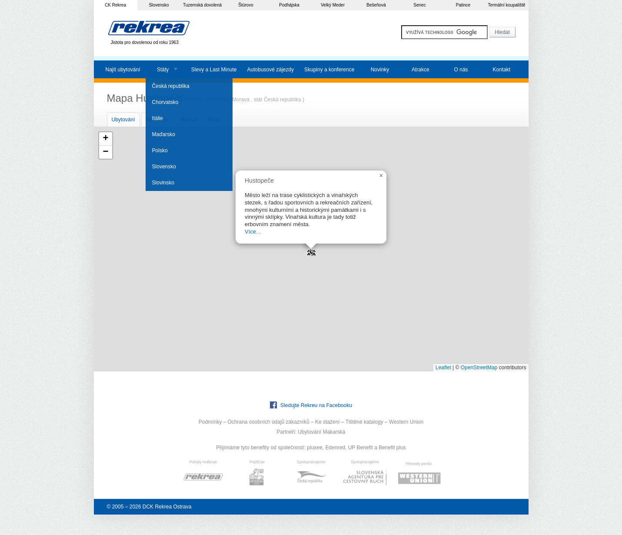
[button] (311, 249)
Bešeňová (376, 5)
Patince (463, 5)
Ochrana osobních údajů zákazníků (268, 422)
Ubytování (123, 120)
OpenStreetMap (479, 367)
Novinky (380, 70)
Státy (163, 70)
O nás (461, 70)
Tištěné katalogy (364, 422)
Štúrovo (245, 5)
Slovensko (159, 5)
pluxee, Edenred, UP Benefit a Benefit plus (356, 448)
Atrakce (420, 70)
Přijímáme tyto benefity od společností (260, 448)
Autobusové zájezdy (270, 70)
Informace (157, 120)
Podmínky (210, 422)
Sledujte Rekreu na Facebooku (311, 404)
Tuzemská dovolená (202, 5)
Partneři (285, 432)
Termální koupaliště (506, 5)
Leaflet (443, 367)
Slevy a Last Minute (214, 70)
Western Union (406, 422)
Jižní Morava (234, 100)
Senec (419, 5)
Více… (253, 231)
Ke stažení (327, 422)
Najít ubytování (123, 70)
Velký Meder (333, 5)
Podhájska (289, 5)
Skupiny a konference (329, 70)
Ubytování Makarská (321, 432)
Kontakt (501, 70)
